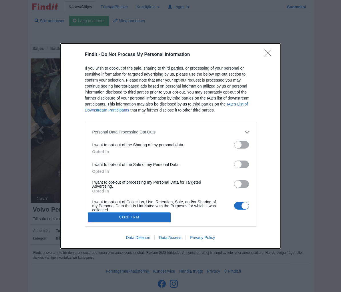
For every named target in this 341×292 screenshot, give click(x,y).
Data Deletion (138, 237)
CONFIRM (129, 217)
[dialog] (171, 146)
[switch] (241, 145)
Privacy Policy (202, 237)
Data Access (170, 237)
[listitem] (170, 132)
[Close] (269, 54)
